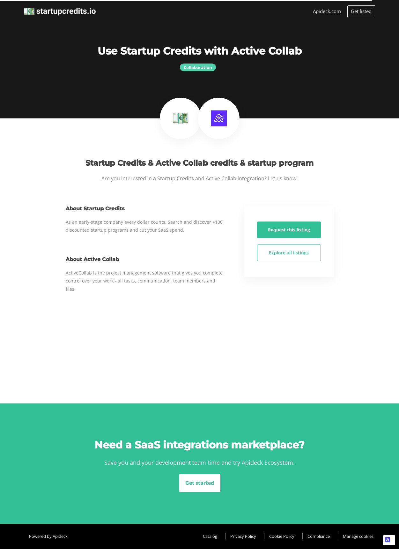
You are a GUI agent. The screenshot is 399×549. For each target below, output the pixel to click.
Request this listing (289, 230)
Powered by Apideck (48, 536)
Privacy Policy (243, 536)
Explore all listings (289, 253)
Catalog (210, 536)
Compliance (318, 536)
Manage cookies (358, 536)
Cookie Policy (281, 536)
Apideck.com (327, 11)
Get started (199, 482)
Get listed (361, 11)
